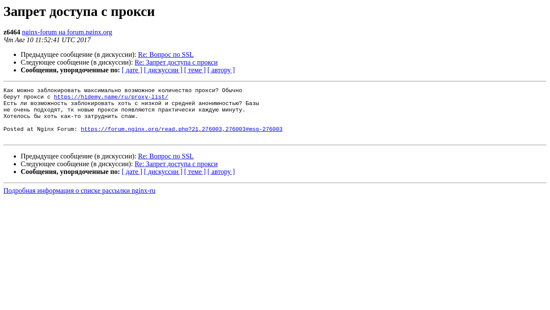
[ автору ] (220, 70)
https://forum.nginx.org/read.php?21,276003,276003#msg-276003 (181, 138)
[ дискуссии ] (163, 70)
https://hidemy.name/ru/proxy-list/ (111, 99)
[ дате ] (132, 70)
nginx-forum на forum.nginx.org (67, 32)
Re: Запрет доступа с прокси (176, 62)
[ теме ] (195, 70)
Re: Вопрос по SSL (166, 54)
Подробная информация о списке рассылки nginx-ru (79, 201)
